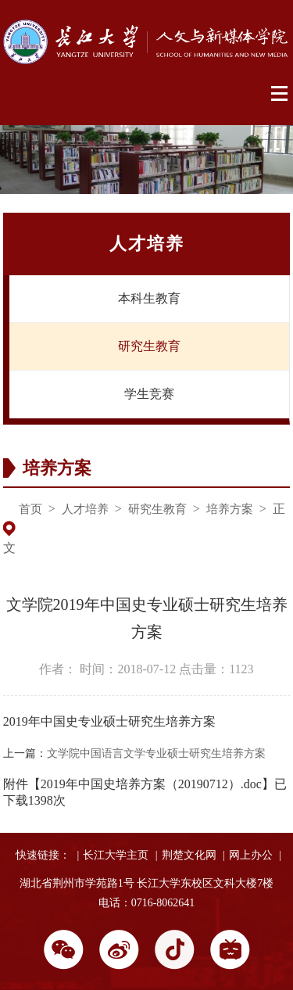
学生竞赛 (149, 393)
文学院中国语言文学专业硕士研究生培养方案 (156, 753)
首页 (30, 509)
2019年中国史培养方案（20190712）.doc (151, 784)
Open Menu (280, 94)
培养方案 (229, 509)
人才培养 (85, 509)
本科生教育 (149, 298)
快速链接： (43, 855)
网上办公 (251, 855)
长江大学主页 (115, 855)
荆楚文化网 (189, 855)
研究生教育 (149, 346)
